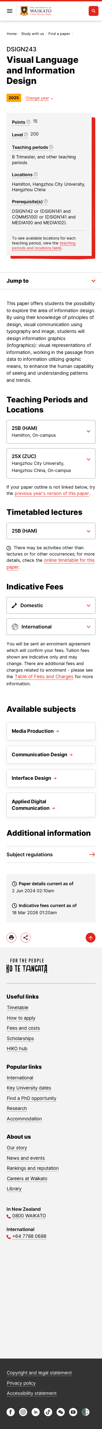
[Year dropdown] (39, 98)
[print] (11, 938)
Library (14, 1188)
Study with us (32, 34)
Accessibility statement (32, 1393)
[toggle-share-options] (25, 938)
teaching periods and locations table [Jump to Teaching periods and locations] (44, 245)
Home (12, 34)
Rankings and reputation (33, 1168)
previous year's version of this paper (52, 493)
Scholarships (20, 1038)
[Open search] (93, 11)
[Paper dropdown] (51, 431)
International (20, 1077)
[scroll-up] (90, 938)
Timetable (17, 1007)
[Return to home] (35, 11)
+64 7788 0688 (29, 1236)
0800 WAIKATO (29, 1215)
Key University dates (29, 1088)
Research (17, 1108)
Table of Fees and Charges (44, 676)
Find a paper (59, 34)
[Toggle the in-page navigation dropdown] (51, 281)
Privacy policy (21, 1383)
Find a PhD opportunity (31, 1098)
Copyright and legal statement (39, 1372)
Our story (17, 1147)
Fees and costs (23, 1028)
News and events (26, 1158)
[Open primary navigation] (10, 11)
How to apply (21, 1018)
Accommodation (24, 1118)
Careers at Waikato (27, 1178)
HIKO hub (17, 1048)
